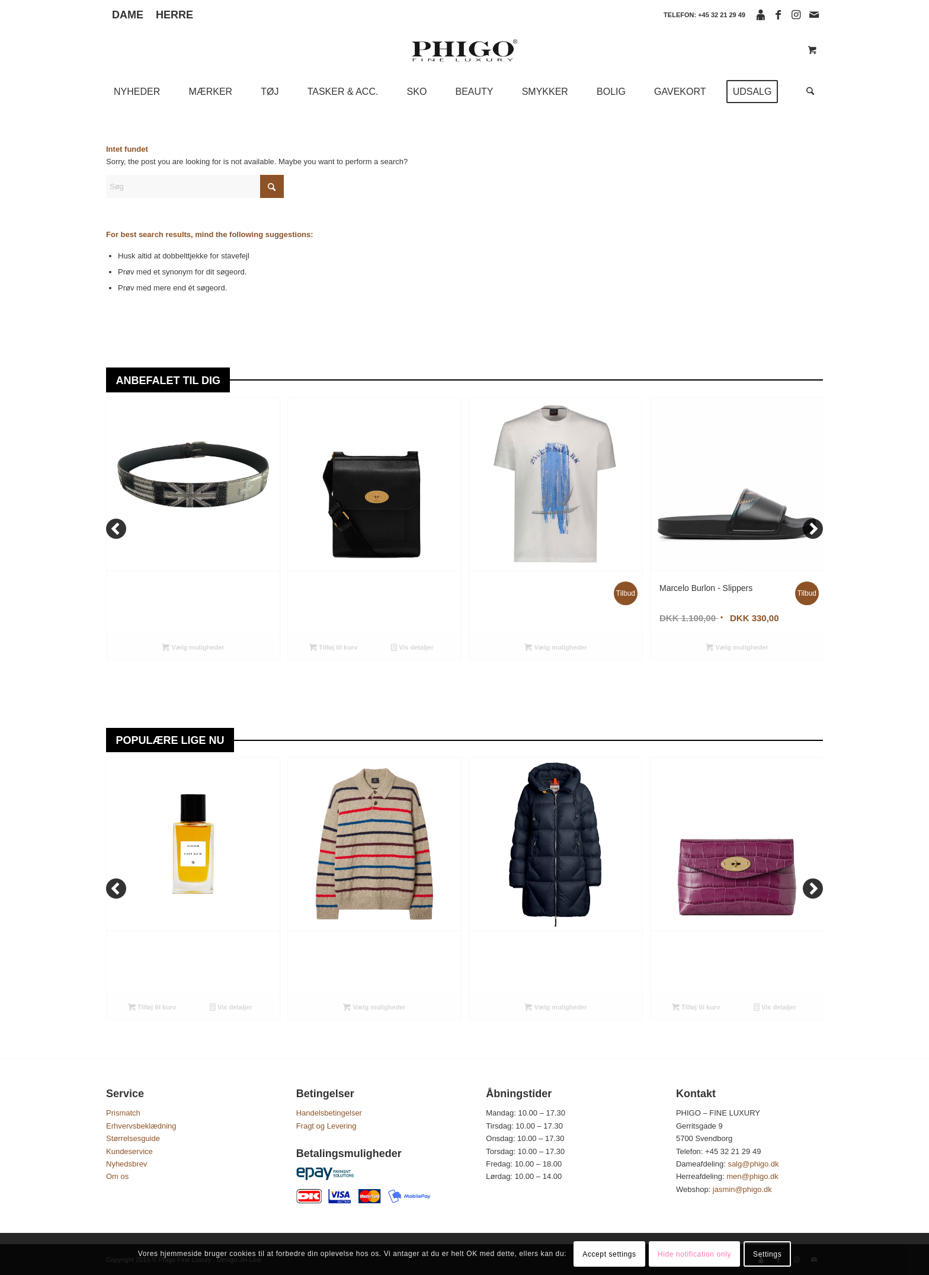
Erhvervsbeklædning (141, 1125)
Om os (117, 1176)
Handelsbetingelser (329, 1112)
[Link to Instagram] (796, 15)
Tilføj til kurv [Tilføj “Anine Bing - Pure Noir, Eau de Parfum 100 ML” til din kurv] (152, 1007)
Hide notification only (694, 1254)
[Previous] (116, 529)
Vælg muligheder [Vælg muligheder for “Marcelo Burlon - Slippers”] (737, 647)
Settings (767, 1254)
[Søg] (806, 92)
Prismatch (123, 1112)
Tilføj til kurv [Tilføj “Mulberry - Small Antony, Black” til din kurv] (333, 647)
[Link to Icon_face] (760, 15)
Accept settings (609, 1254)
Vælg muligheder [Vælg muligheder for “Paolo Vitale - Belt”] (193, 647)
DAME (127, 15)
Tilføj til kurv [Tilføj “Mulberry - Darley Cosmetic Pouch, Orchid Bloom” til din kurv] (696, 1007)
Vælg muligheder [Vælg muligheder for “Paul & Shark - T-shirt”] (555, 647)
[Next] (813, 529)
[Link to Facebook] (778, 15)
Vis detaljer (412, 647)
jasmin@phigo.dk (743, 1189)
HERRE (174, 15)
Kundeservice (129, 1151)
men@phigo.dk (753, 1176)
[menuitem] (131, 15)
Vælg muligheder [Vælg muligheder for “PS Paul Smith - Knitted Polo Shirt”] (374, 1007)
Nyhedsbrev (126, 1163)
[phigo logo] (465, 50)
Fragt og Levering (326, 1125)
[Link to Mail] (814, 15)
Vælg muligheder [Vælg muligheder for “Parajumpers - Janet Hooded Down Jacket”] (555, 1007)
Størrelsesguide (133, 1138)
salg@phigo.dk (754, 1163)
